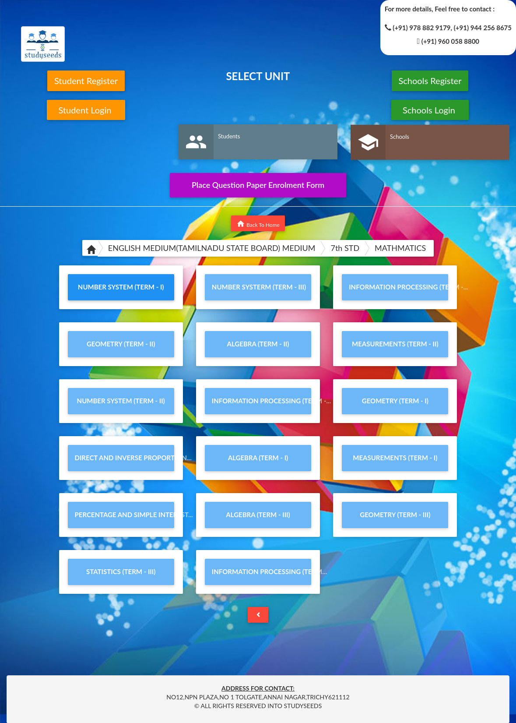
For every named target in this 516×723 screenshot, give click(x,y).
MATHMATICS (400, 248)
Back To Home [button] (258, 223)
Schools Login (430, 110)
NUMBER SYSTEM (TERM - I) (121, 287)
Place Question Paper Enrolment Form (258, 185)
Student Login (86, 110)
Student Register (86, 80)
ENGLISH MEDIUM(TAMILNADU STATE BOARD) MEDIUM (212, 248)
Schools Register (430, 80)
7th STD (344, 248)
